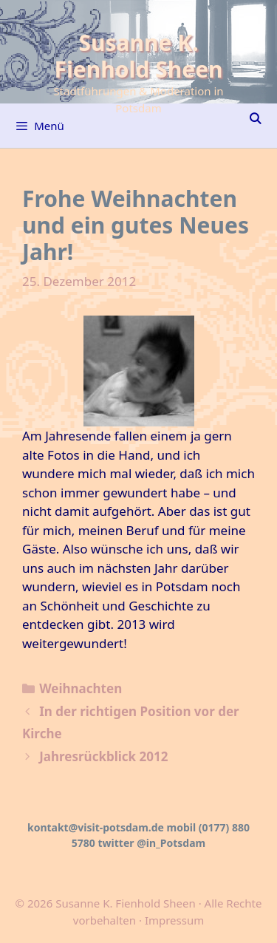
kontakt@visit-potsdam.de (95, 827)
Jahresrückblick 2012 (103, 756)
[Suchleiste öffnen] (255, 118)
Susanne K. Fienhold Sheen (138, 55)
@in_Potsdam (171, 843)
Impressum (174, 920)
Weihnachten (80, 688)
